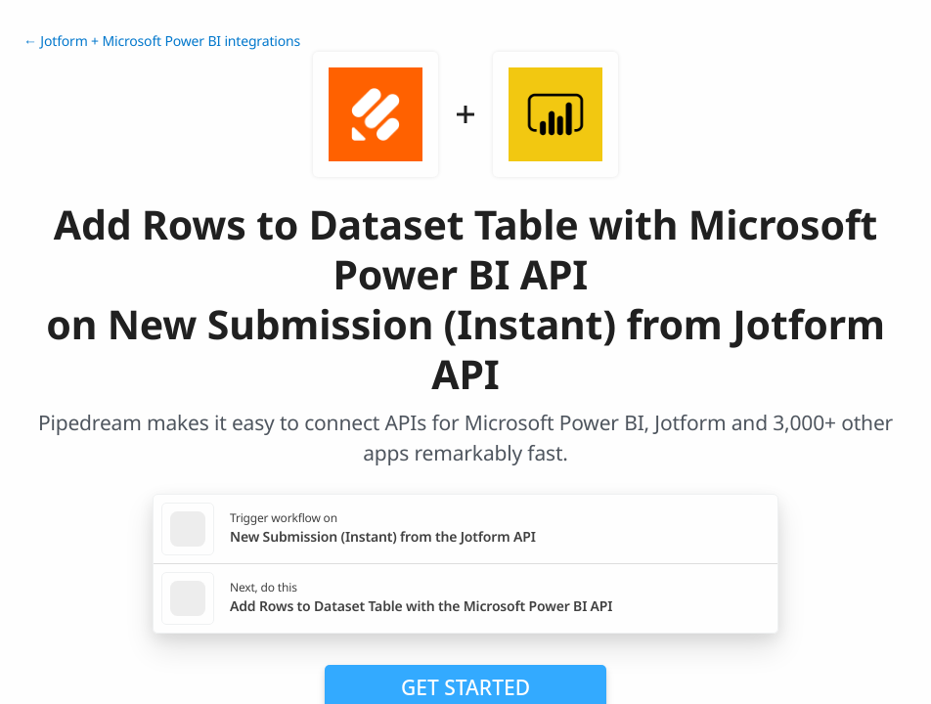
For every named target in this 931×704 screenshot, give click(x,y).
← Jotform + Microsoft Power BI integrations (161, 41)
